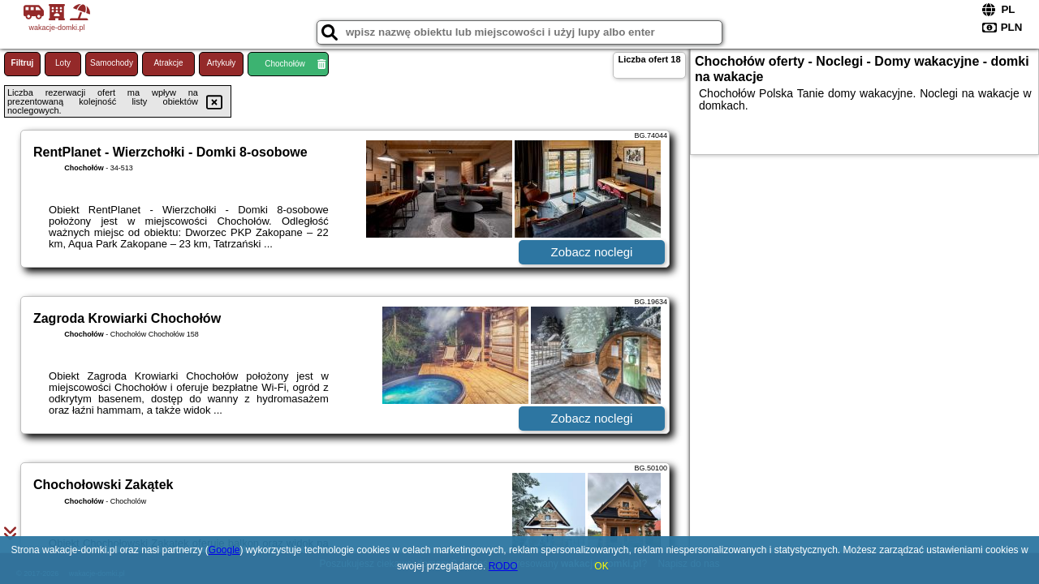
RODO (503, 566)
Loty (63, 62)
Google (224, 550)
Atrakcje (168, 62)
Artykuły (221, 62)
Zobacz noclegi (592, 252)
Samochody (111, 62)
